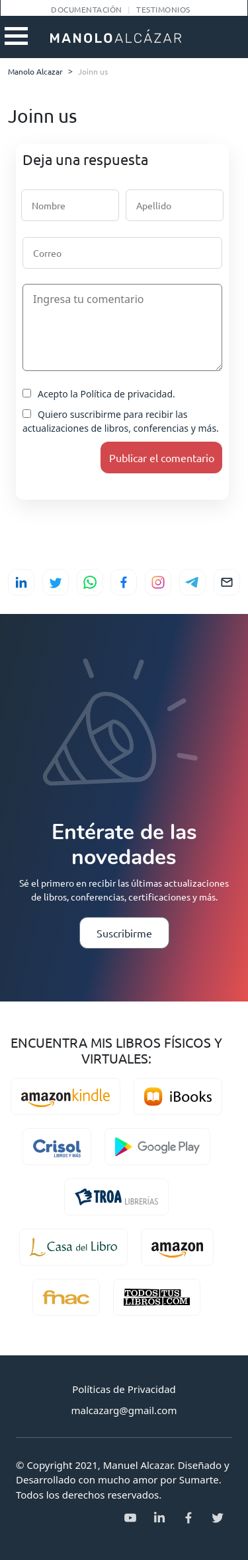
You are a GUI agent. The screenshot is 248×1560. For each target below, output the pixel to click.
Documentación (86, 9)
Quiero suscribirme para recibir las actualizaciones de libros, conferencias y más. (120, 421)
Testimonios (163, 9)
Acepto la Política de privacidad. (98, 394)
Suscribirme (124, 932)
